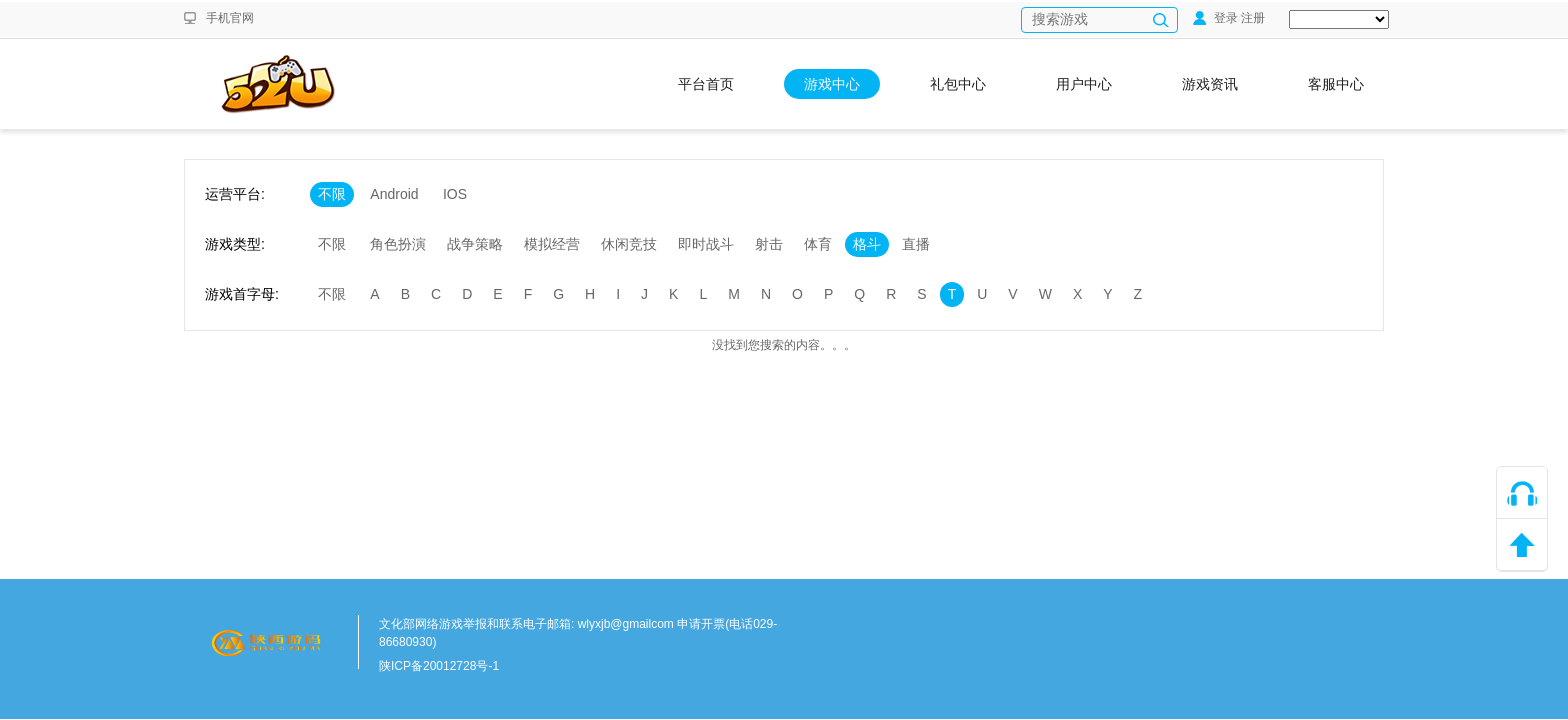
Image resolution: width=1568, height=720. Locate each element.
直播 (916, 244)
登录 (1215, 18)
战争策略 (475, 244)
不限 (332, 194)
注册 (1253, 18)
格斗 (867, 244)
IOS (455, 194)
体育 (818, 244)
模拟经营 (552, 244)
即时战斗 (706, 244)
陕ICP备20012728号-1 (439, 666)
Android (394, 194)
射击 (769, 244)
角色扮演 (398, 244)
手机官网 (230, 18)
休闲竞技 (629, 244)
